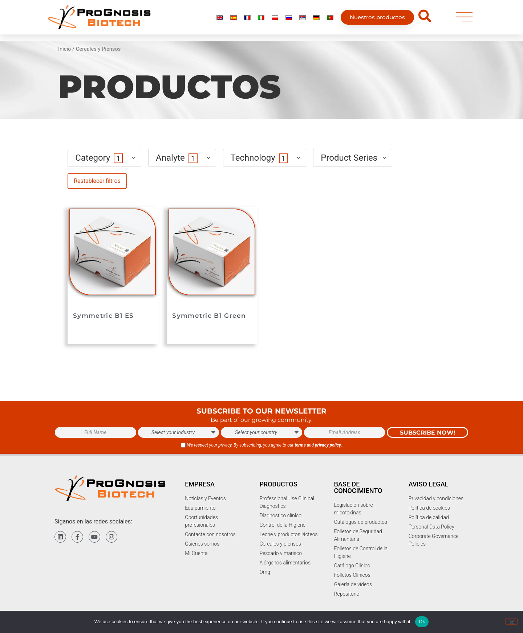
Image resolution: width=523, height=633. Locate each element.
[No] (511, 621)
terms (300, 445)
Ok (422, 621)
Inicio (64, 49)
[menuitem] (220, 18)
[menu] (464, 19)
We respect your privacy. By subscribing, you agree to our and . (264, 445)
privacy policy (328, 445)
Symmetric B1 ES (103, 315)
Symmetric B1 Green (209, 315)
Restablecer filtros (97, 180)
